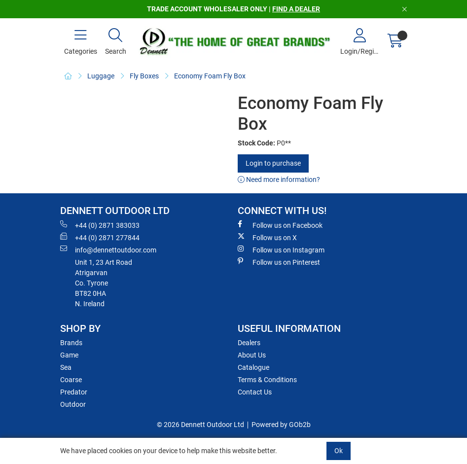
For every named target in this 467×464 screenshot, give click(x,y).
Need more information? (279, 179)
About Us (252, 355)
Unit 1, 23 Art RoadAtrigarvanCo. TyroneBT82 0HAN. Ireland (103, 283)
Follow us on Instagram (281, 249)
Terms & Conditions (267, 380)
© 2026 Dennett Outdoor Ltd (200, 424)
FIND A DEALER (296, 9)
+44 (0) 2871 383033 (100, 224)
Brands (71, 343)
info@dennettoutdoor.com (108, 249)
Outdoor (73, 404)
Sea (66, 367)
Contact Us (255, 392)
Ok (338, 451)
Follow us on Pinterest (279, 261)
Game (69, 355)
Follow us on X (267, 237)
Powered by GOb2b (281, 424)
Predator (73, 392)
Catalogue (253, 367)
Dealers (249, 343)
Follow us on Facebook (280, 224)
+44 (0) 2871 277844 (100, 237)
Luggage (100, 76)
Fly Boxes (144, 76)
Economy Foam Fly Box (210, 76)
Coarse (71, 380)
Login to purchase (273, 163)
